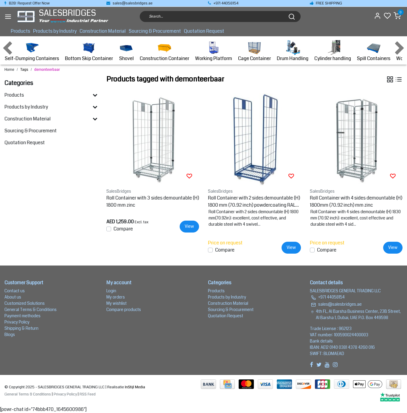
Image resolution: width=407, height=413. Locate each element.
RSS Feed (88, 394)
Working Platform (213, 51)
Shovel (126, 51)
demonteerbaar (47, 69)
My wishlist (116, 303)
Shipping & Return (21, 328)
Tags (24, 69)
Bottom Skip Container (89, 51)
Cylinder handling (332, 51)
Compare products (123, 310)
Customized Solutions (24, 303)
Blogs (9, 334)
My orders (115, 297)
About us (12, 297)
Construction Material (103, 31)
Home (9, 69)
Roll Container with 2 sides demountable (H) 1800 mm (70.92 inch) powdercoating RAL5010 (254, 201)
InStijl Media (134, 387)
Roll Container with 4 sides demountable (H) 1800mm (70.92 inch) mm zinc (356, 201)
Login (111, 291)
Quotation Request (204, 31)
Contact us (14, 291)
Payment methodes (22, 316)
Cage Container (254, 51)
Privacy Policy (16, 322)
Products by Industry (55, 31)
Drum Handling (292, 51)
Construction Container (164, 51)
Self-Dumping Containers (32, 51)
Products (20, 31)
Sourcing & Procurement (155, 31)
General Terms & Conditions (30, 310)
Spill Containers (373, 51)
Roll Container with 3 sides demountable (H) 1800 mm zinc (152, 201)
